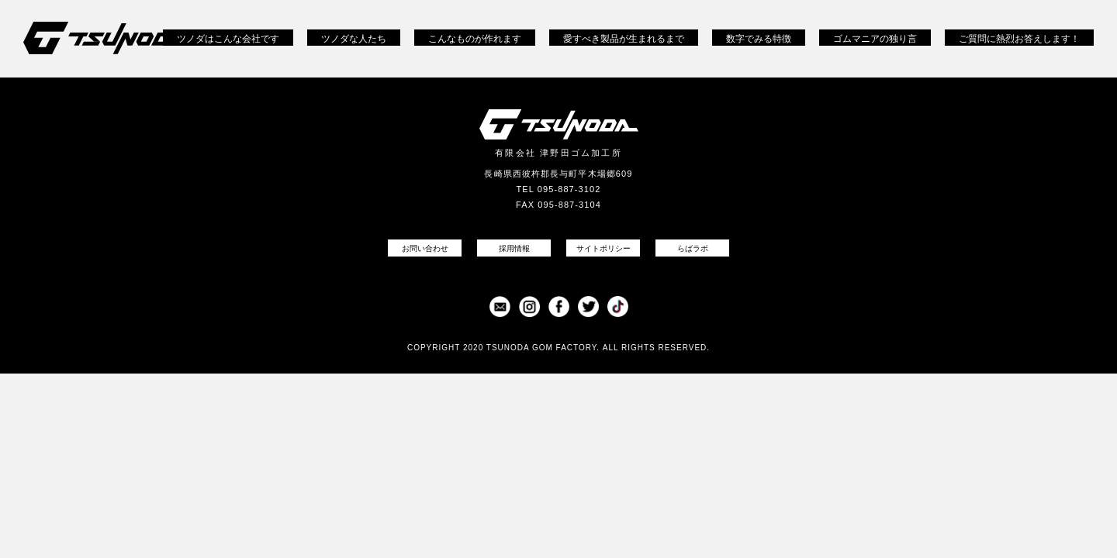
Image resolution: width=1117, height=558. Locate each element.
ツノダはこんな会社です (228, 38)
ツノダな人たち (353, 38)
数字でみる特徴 (758, 38)
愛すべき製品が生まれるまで (623, 38)
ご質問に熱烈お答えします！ (1019, 38)
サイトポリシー (603, 248)
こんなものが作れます (474, 38)
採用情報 (514, 248)
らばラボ (692, 248)
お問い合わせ (425, 248)
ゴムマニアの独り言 (875, 38)
